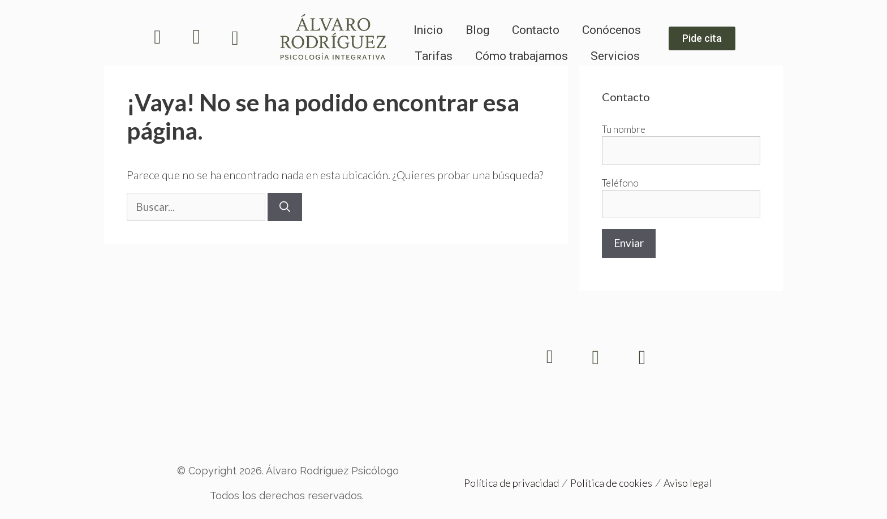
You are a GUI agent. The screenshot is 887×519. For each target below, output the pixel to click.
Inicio (428, 30)
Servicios (615, 56)
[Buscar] (285, 207)
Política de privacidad (511, 483)
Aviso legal (688, 483)
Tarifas (434, 56)
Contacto (535, 30)
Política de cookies (611, 483)
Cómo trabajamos (521, 56)
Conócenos (611, 30)
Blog (477, 30)
